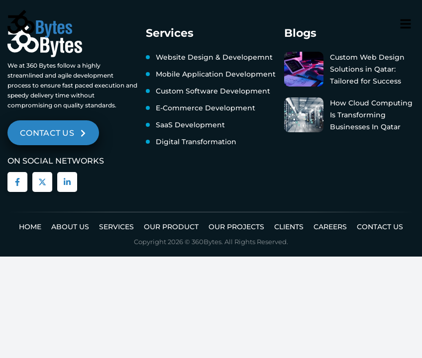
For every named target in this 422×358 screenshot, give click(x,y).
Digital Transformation (196, 141)
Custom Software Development (213, 91)
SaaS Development (190, 124)
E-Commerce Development (205, 107)
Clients (289, 226)
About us (70, 226)
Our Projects (236, 226)
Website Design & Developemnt (214, 57)
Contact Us (380, 226)
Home (30, 226)
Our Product (171, 226)
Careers (330, 226)
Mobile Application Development (216, 74)
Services (116, 226)
